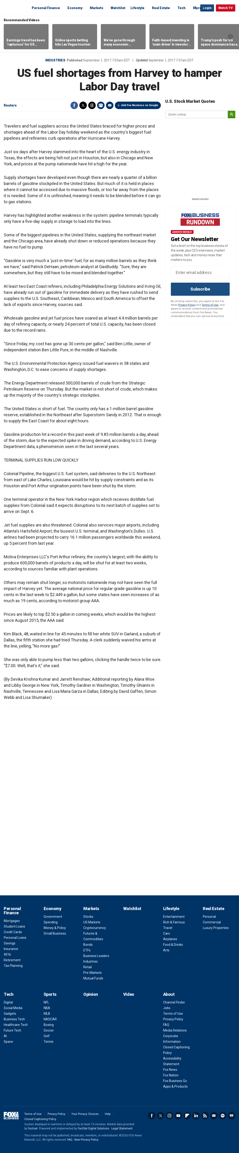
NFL (46, 1002)
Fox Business (15, 8)
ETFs (87, 950)
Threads (92, 105)
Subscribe (200, 289)
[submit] (231, 114)
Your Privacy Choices (85, 1114)
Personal (209, 916)
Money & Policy (55, 928)
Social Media (13, 1008)
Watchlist (118, 8)
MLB (47, 1013)
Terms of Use (210, 304)
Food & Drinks (173, 945)
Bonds (88, 945)
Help (107, 1114)
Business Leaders (96, 956)
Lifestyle (137, 8)
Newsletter (214, 1115)
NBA (47, 1008)
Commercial (212, 922)
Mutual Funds (93, 978)
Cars (166, 933)
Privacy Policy (187, 304)
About (169, 994)
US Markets (91, 922)
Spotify (222, 1115)
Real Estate (161, 8)
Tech (181, 8)
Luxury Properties (216, 928)
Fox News (170, 1069)
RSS (205, 1115)
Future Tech (12, 1030)
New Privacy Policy (86, 1139)
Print (101, 105)
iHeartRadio (231, 1115)
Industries (55, 60)
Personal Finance (46, 8)
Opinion (90, 994)
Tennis (48, 1041)
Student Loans (14, 926)
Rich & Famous (174, 922)
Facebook (74, 105)
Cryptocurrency (94, 928)
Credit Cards (13, 932)
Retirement (12, 960)
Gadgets (10, 1013)
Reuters (10, 105)
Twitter (83, 105)
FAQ (166, 1025)
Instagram (169, 1115)
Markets (96, 8)
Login (207, 8)
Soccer (49, 1030)
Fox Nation (171, 1075)
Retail (87, 967)
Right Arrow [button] (230, 36)
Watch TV (225, 8)
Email (109, 105)
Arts (166, 950)
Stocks (88, 916)
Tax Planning (13, 966)
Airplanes (170, 939)
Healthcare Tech (16, 1025)
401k (7, 954)
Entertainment (174, 916)
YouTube (178, 1115)
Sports (50, 994)
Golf (47, 1036)
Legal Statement (122, 1128)
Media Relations (175, 1030)
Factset (33, 1128)
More (197, 8)
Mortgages (12, 921)
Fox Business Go (175, 1081)
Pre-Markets (92, 973)
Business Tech (14, 1019)
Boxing (49, 1025)
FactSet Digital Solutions (93, 1128)
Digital (8, 1002)
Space (8, 1041)
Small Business (55, 933)
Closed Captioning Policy (40, 1119)
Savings (9, 943)
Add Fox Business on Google (139, 105)
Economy (74, 8)
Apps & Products (175, 1086)
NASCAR (50, 1019)
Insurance (11, 949)
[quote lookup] (196, 114)
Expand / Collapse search (195, 8)
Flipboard (187, 1115)
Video (128, 994)
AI (5, 1036)
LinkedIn (196, 1115)
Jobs (166, 1008)
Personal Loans (15, 937)
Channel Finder (174, 1002)
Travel (167, 928)
